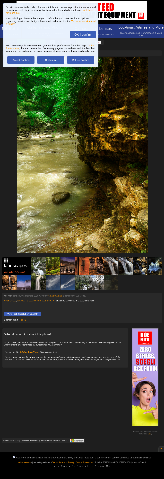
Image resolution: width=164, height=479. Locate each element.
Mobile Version (24, 462)
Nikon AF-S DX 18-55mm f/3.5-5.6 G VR (36, 300)
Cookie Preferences (84, 462)
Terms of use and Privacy (63, 462)
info (149, 434)
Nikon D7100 (10, 300)
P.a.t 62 (22, 320)
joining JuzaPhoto (29, 352)
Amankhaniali (55, 296)
